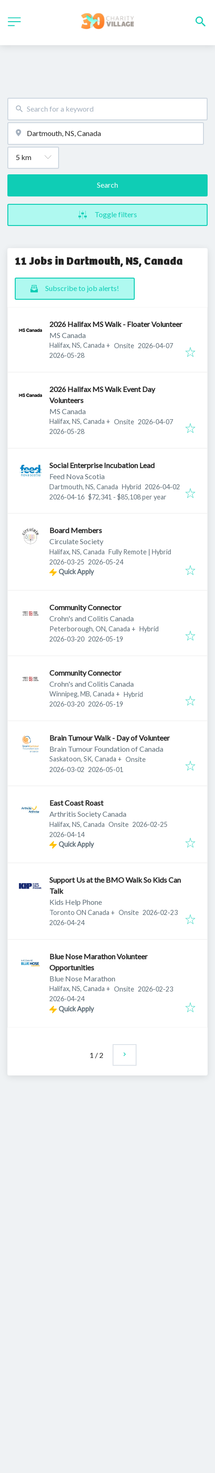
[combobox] (107, 109)
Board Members (75, 530)
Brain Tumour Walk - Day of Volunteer (109, 737)
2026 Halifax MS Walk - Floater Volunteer (115, 324)
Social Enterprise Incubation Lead (102, 465)
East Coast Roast (76, 802)
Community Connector (85, 607)
